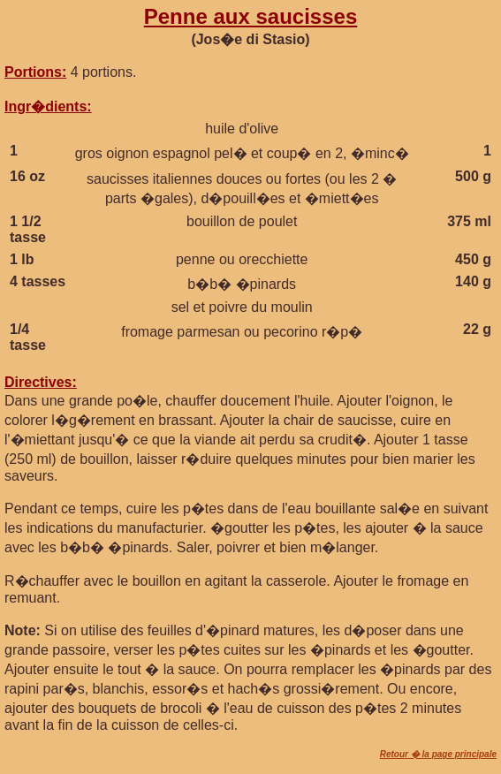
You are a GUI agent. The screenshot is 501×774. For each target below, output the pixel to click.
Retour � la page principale (438, 754)
